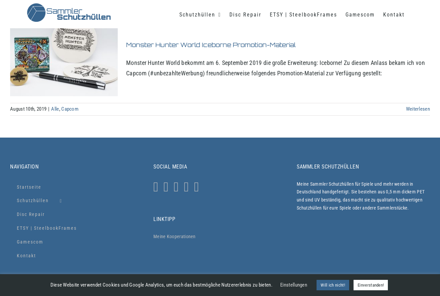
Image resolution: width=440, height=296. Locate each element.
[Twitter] (176, 187)
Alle (55, 109)
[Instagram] (155, 187)
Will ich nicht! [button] (333, 285)
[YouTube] (186, 187)
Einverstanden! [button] (371, 285)
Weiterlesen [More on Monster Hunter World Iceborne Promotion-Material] (418, 109)
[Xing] (196, 187)
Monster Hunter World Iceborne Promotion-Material (211, 44)
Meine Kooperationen (174, 236)
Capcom (69, 109)
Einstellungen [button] (293, 285)
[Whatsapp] (166, 187)
